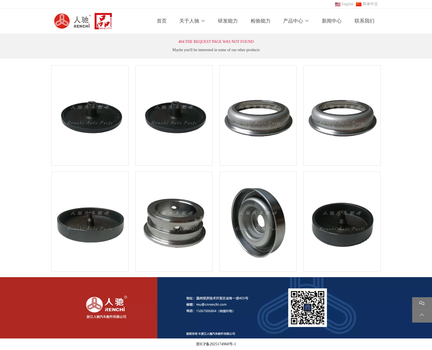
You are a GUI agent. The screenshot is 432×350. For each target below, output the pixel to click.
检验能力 (261, 21)
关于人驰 (189, 21)
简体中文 (370, 4)
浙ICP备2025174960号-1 (216, 344)
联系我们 (364, 21)
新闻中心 (332, 21)
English (347, 4)
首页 (162, 21)
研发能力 (228, 21)
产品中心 (293, 21)
